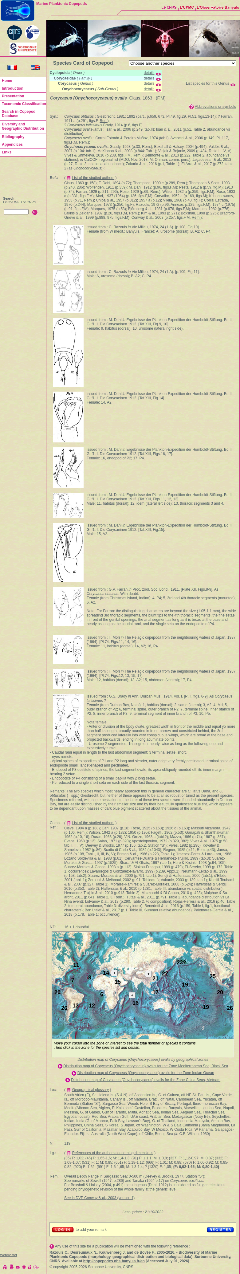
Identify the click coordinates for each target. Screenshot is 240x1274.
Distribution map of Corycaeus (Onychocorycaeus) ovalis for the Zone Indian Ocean (145, 1073)
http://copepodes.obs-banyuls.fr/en (114, 1261)
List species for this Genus (207, 83)
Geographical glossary (90, 1090)
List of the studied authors (93, 178)
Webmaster (8, 1255)
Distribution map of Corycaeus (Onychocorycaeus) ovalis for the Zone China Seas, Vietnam (145, 1080)
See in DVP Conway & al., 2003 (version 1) (99, 1198)
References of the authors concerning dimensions (112, 1153)
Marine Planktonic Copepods (61, 4)
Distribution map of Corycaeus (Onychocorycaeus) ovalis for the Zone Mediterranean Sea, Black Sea (145, 1066)
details (149, 73)
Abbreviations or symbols (215, 106)
